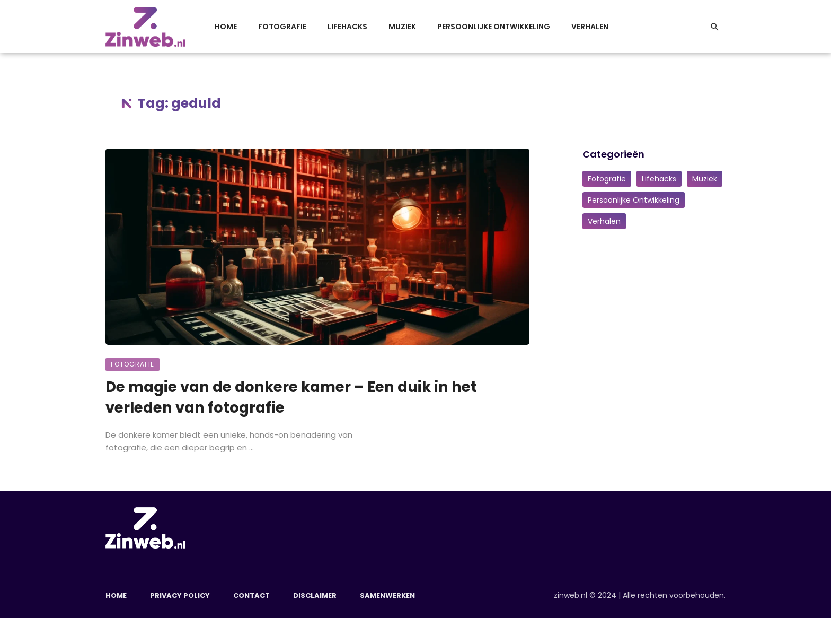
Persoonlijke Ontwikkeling (493, 26)
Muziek (402, 26)
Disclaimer (315, 595)
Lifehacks (347, 26)
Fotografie (282, 26)
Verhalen (589, 26)
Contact (251, 595)
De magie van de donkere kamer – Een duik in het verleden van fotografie (291, 397)
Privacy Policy (180, 595)
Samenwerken (387, 595)
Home (226, 26)
